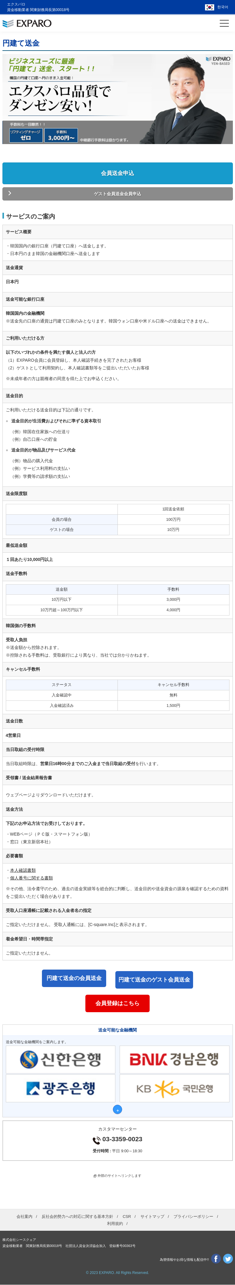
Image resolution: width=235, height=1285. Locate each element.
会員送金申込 (117, 173)
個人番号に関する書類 (31, 877)
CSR (127, 1216)
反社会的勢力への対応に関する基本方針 (77, 1216)
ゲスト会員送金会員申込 (117, 193)
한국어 (222, 7)
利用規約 (115, 1223)
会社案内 (24, 1216)
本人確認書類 (23, 870)
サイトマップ (152, 1216)
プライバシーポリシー (193, 1216)
